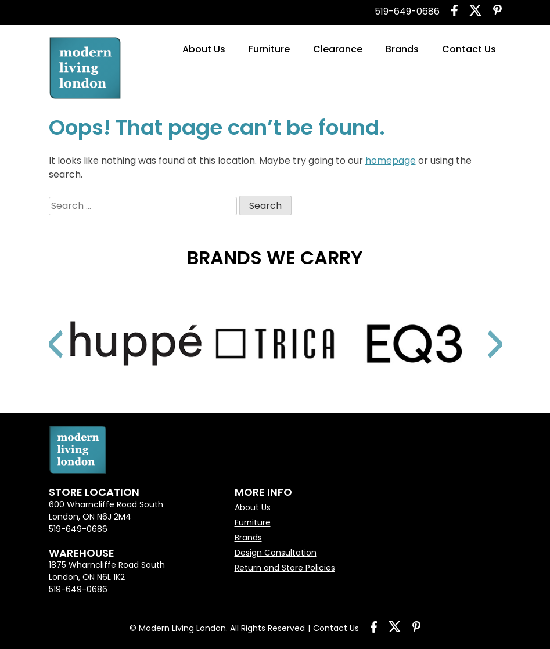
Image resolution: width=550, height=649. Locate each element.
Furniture (269, 49)
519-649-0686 (407, 11)
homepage (390, 160)
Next (481, 330)
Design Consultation (276, 552)
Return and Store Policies (285, 568)
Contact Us (469, 49)
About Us (203, 49)
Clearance (337, 49)
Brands (402, 49)
